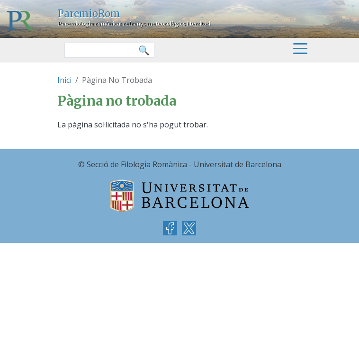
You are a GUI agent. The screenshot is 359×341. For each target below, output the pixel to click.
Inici (64, 80)
